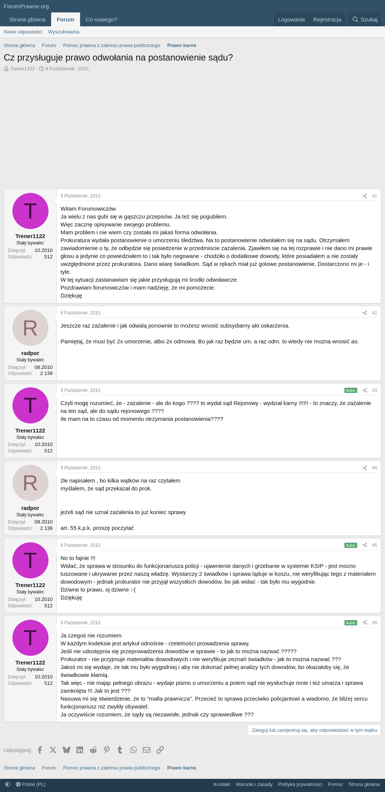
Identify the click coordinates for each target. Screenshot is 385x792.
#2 (374, 313)
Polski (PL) (30, 784)
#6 (374, 622)
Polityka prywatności (300, 784)
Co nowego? (101, 19)
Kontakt (222, 784)
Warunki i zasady (254, 784)
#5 (374, 545)
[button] (123, 19)
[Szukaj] (364, 19)
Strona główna (27, 19)
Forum (65, 19)
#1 (374, 196)
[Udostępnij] (365, 196)
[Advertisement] (192, 128)
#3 (374, 390)
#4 (374, 467)
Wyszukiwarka (63, 32)
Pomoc (335, 784)
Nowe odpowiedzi (23, 32)
